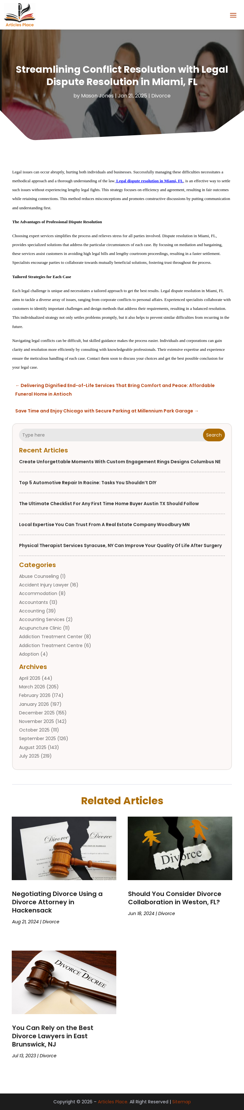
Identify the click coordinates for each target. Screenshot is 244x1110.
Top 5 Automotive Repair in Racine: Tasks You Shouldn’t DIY (87, 482)
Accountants (33, 602)
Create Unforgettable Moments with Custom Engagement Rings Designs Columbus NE (119, 461)
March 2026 (32, 687)
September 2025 (37, 738)
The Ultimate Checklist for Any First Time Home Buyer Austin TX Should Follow (109, 503)
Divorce (161, 95)
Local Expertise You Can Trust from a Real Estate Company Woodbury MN (104, 524)
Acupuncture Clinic (40, 628)
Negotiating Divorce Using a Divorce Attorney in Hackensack (57, 901)
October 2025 (34, 730)
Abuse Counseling (39, 576)
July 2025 (29, 756)
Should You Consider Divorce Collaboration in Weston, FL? (174, 897)
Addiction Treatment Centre (51, 645)
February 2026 (35, 695)
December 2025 (37, 713)
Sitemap (181, 1102)
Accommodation (38, 593)
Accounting (32, 611)
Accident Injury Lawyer (44, 585)
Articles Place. (113, 1102)
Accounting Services (41, 619)
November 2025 (36, 721)
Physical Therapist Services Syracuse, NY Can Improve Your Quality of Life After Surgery (120, 545)
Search (214, 435)
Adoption (29, 654)
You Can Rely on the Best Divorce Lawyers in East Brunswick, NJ (52, 1036)
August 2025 (32, 747)
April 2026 (29, 678)
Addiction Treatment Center (51, 636)
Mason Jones (97, 95)
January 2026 (34, 704)
